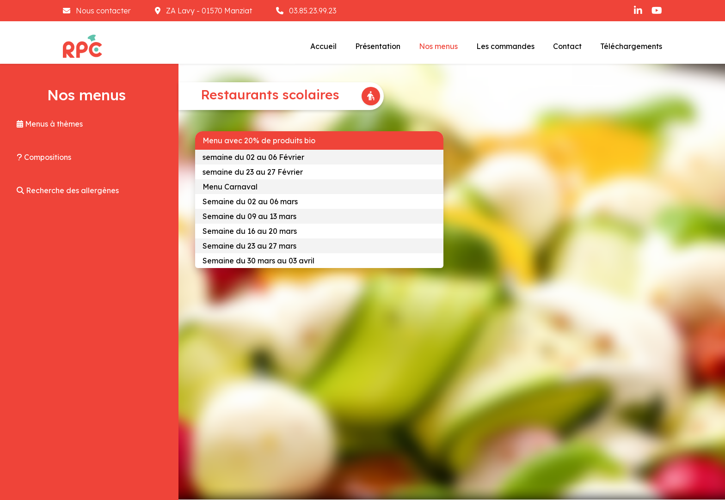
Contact (567, 46)
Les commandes (505, 46)
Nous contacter (98, 10)
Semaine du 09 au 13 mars (249, 216)
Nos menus (438, 46)
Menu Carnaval (230, 186)
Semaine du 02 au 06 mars (250, 201)
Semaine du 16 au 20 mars (250, 231)
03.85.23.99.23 (306, 10)
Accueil (323, 46)
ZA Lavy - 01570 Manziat (204, 10)
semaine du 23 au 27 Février (253, 172)
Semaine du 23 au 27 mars (249, 245)
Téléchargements (631, 46)
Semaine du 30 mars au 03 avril (258, 260)
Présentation (377, 46)
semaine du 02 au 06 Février (253, 157)
